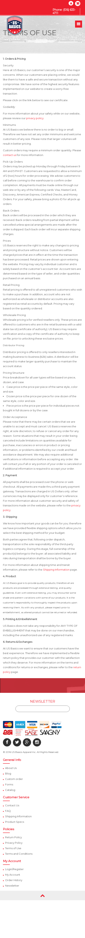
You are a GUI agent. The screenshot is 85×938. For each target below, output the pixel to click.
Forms (9, 784)
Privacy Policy (13, 842)
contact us (9, 155)
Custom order (14, 778)
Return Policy (13, 837)
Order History (13, 880)
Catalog (10, 789)
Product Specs (14, 821)
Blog (8, 773)
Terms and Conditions (18, 853)
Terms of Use (13, 848)
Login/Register (14, 869)
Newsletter (12, 885)
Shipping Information (56, 569)
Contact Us (12, 805)
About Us (11, 768)
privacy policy (35, 118)
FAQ (8, 810)
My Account (12, 874)
